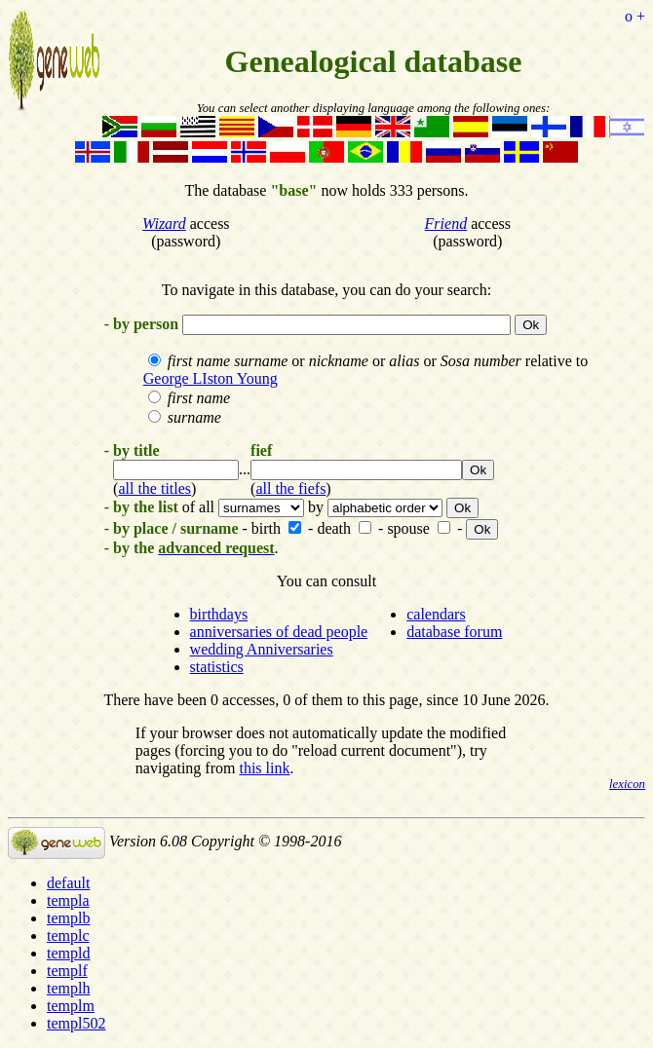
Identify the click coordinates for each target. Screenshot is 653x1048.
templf (67, 970)
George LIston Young (210, 378)
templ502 (76, 1023)
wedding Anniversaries (261, 649)
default (68, 883)
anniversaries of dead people (279, 631)
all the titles (154, 488)
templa (68, 900)
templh (68, 988)
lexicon (627, 784)
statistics (217, 666)
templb (68, 918)
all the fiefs (290, 488)
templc (68, 935)
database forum (454, 631)
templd (68, 953)
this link (264, 768)
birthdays (219, 614)
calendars (435, 614)
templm (71, 1005)
